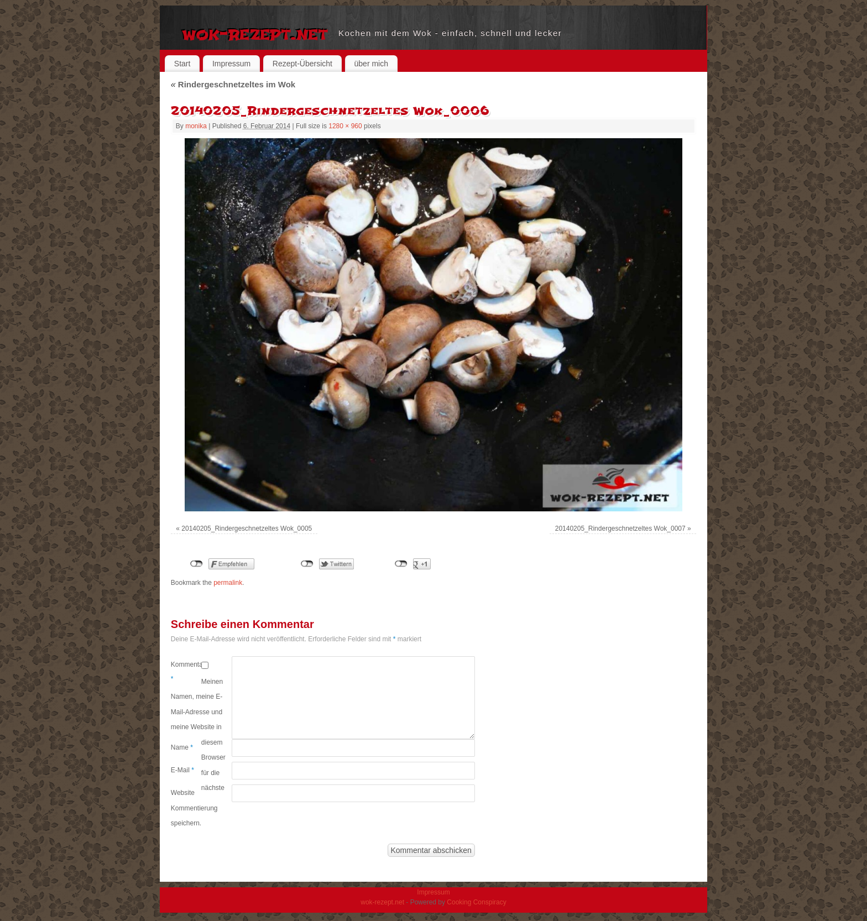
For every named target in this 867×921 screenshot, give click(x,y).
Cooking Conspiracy (476, 902)
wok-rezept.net (254, 33)
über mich (371, 63)
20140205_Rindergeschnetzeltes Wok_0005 (246, 528)
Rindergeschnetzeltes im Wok (233, 84)
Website (183, 793)
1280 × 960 (345, 126)
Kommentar (186, 672)
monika (196, 126)
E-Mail (182, 770)
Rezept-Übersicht (302, 63)
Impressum (231, 63)
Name (182, 747)
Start (182, 63)
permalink (227, 583)
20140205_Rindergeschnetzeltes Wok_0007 (620, 528)
